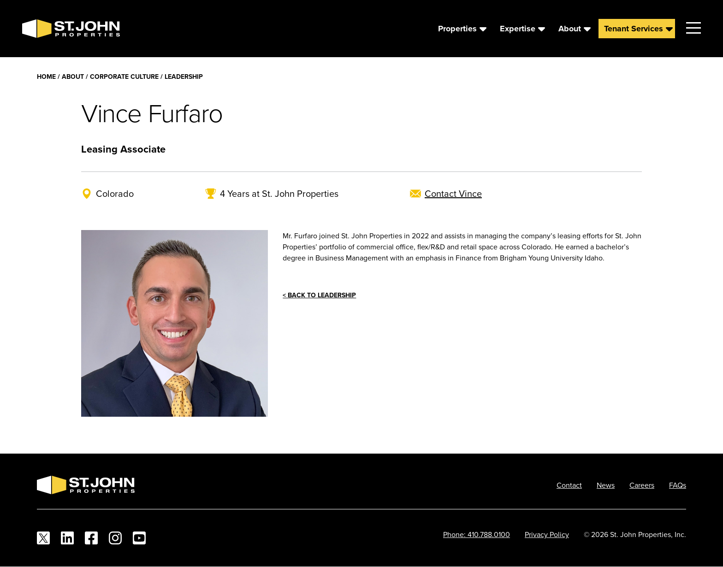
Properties (457, 29)
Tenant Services (633, 29)
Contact (569, 485)
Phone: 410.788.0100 (476, 534)
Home (46, 76)
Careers (641, 485)
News (606, 485)
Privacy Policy (547, 534)
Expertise (517, 29)
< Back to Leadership (319, 295)
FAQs (677, 485)
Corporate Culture (124, 76)
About (569, 29)
